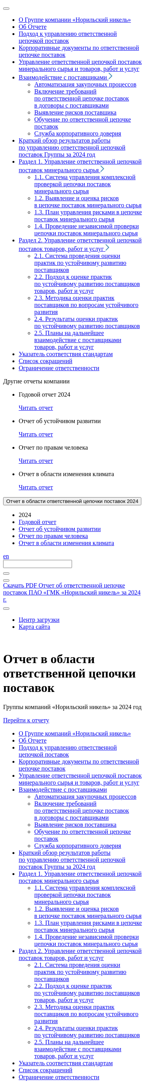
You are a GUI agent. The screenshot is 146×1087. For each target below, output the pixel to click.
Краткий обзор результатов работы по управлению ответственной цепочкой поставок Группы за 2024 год (72, 859)
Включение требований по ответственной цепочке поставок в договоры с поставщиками (81, 810)
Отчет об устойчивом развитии (60, 529)
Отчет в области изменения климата (66, 543)
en (6, 556)
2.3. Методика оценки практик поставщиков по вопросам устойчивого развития (86, 1014)
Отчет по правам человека (53, 536)
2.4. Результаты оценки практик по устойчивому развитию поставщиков (87, 1031)
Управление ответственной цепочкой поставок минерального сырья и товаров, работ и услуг (80, 779)
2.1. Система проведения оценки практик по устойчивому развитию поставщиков (80, 972)
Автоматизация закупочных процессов (85, 796)
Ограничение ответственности (59, 1077)
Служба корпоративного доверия (77, 845)
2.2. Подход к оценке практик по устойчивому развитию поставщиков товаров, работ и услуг (87, 993)
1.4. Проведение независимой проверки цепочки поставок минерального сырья (86, 940)
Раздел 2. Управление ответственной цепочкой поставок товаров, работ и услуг (80, 954)
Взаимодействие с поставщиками (63, 789)
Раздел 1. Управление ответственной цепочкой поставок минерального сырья (80, 877)
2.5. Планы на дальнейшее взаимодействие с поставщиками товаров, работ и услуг (77, 1049)
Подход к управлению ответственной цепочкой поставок (68, 751)
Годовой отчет (37, 522)
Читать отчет (36, 407)
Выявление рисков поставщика (75, 824)
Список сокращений (45, 1070)
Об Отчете (32, 740)
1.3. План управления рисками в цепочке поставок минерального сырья (88, 926)
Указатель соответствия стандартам (66, 1063)
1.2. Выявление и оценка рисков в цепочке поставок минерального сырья (88, 912)
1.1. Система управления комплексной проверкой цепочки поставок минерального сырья (84, 894)
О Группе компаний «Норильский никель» (75, 733)
